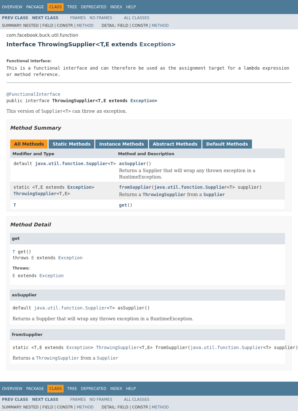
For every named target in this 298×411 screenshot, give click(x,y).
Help (131, 7)
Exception (155, 44)
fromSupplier (135, 187)
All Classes (136, 18)
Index (116, 7)
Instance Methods (121, 144)
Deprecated (93, 7)
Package (35, 7)
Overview (12, 7)
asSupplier (132, 163)
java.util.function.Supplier (71, 163)
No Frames (101, 18)
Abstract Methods (175, 144)
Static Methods (71, 144)
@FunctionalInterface (33, 94)
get (123, 205)
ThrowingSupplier (35, 193)
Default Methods (227, 144)
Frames (78, 18)
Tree (72, 7)
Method (85, 25)
